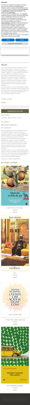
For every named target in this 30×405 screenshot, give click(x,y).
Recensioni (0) (6, 128)
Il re (15, 273)
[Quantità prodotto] (15, 106)
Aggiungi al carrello (15, 111)
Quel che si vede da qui (15, 208)
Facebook (4, 117)
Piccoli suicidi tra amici (15, 386)
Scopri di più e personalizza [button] (15, 43)
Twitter (9, 117)
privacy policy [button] (20, 6)
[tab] (15, 122)
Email (19, 117)
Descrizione (5, 122)
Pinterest (14, 117)
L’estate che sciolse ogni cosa (15, 320)
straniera (9, 99)
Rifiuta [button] (8, 40)
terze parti (24, 13)
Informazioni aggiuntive (9, 125)
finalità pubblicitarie (5, 22)
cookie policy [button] (12, 12)
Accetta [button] (22, 40)
